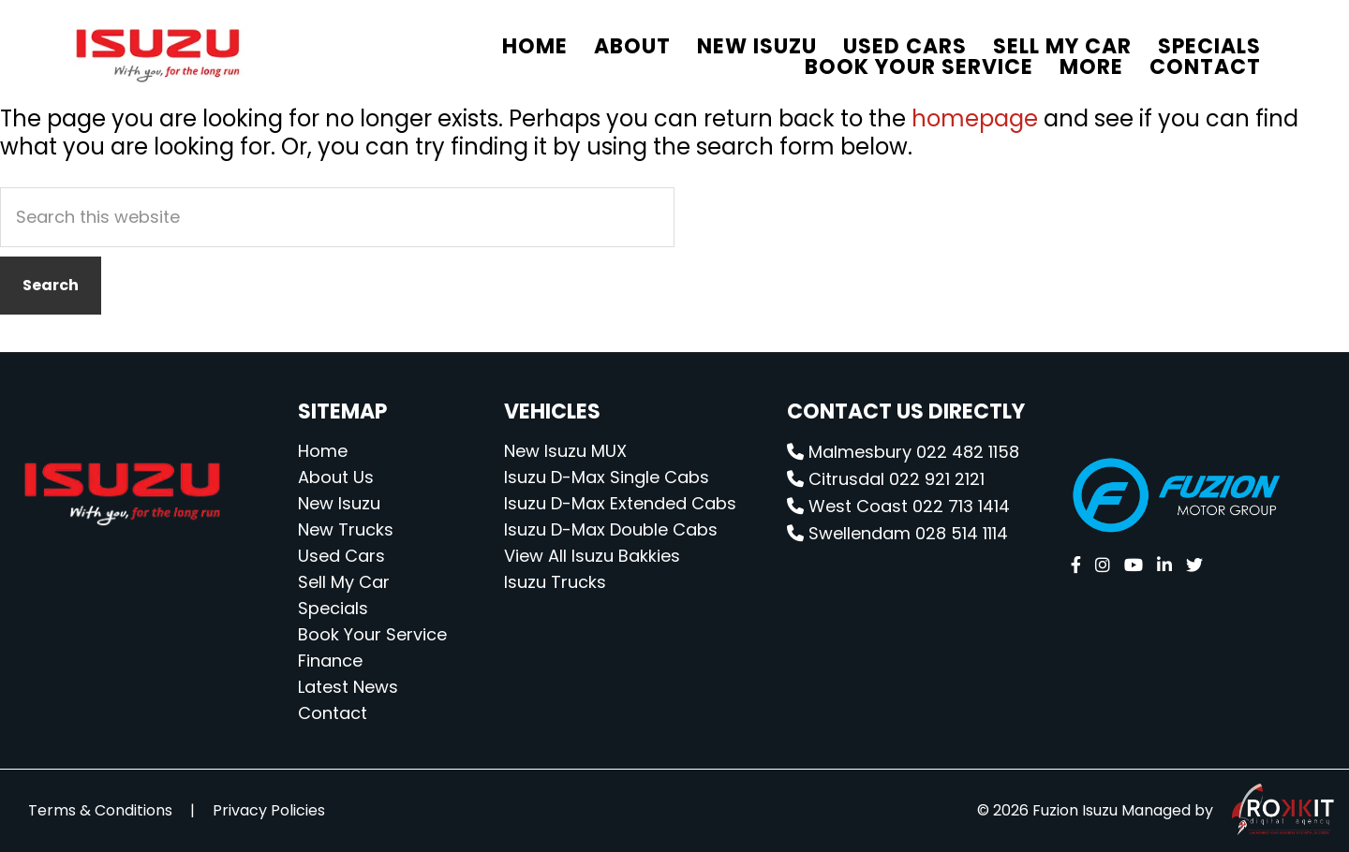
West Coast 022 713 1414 (898, 506)
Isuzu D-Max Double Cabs (611, 529)
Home (323, 451)
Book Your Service (372, 634)
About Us (336, 477)
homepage (975, 118)
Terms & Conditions (100, 810)
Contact (332, 713)
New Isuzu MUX (565, 451)
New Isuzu (339, 503)
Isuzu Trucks (555, 582)
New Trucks (345, 529)
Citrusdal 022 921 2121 (886, 479)
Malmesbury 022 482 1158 (903, 451)
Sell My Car (344, 582)
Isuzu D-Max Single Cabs (606, 477)
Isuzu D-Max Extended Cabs (620, 503)
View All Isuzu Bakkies (592, 555)
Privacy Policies (269, 810)
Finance (330, 660)
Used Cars (341, 555)
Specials (333, 608)
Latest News (348, 686)
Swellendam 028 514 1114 (897, 533)
